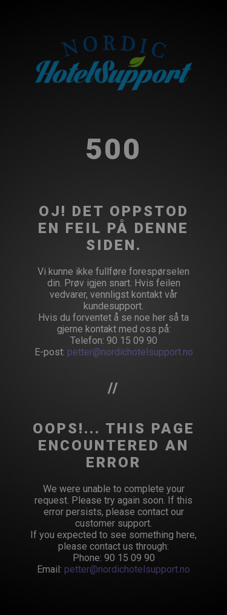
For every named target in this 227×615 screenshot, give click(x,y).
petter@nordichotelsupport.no (130, 352)
